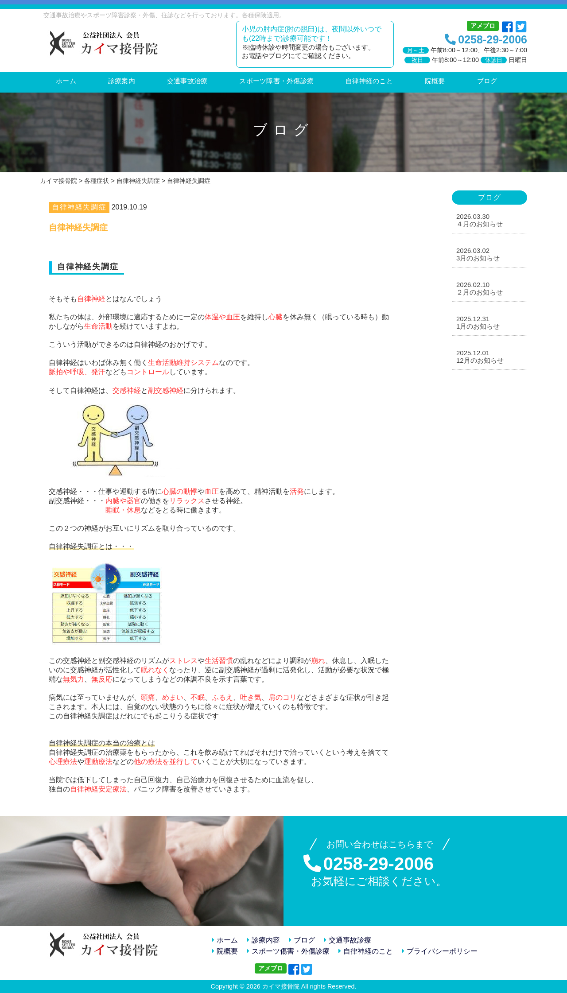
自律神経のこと (365, 951)
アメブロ (482, 25)
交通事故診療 (347, 940)
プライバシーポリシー (440, 951)
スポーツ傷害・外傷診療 (288, 951)
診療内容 (263, 940)
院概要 (225, 951)
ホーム (225, 940)
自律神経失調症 (79, 207)
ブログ (302, 940)
